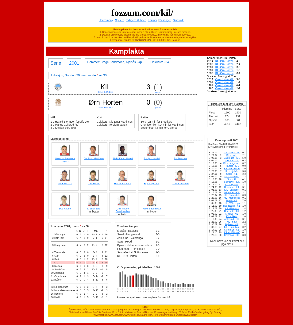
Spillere (119, 20)
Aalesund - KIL (231, 219)
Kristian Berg (93, 208)
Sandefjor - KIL (231, 229)
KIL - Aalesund (231, 176)
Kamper (152, 20)
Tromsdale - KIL (232, 235)
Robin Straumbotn (151, 208)
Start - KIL (232, 179)
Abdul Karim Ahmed (123, 158)
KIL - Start (232, 221)
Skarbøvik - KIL (232, 182)
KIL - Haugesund (231, 163)
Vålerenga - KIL (232, 158)
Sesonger (165, 20)
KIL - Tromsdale (232, 195)
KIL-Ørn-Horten (224, 61)
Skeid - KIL (231, 174)
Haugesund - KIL (231, 206)
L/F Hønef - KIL (232, 192)
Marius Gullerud (180, 183)
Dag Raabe (65, 208)
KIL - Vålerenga (232, 203)
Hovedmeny (106, 20)
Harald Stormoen (122, 183)
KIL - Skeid (231, 216)
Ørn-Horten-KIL (224, 79)
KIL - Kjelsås (232, 171)
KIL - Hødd (231, 155)
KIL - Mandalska (232, 198)
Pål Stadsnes (180, 158)
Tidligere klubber (136, 20)
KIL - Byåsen (231, 184)
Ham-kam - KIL (232, 187)
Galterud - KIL (232, 160)
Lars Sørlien (94, 183)
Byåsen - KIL (231, 224)
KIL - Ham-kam (231, 227)
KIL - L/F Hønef (232, 232)
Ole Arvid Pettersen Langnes (65, 159)
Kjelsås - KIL (232, 213)
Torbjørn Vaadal (152, 158)
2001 (74, 63)
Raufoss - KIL (232, 166)
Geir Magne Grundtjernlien (123, 210)
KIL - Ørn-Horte (232, 168)
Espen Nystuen (151, 183)
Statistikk (178, 20)
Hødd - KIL (231, 200)
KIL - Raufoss (232, 208)
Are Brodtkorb (65, 183)
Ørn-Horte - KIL (232, 211)
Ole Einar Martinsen (94, 158)
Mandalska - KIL (232, 152)
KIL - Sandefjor (231, 190)
